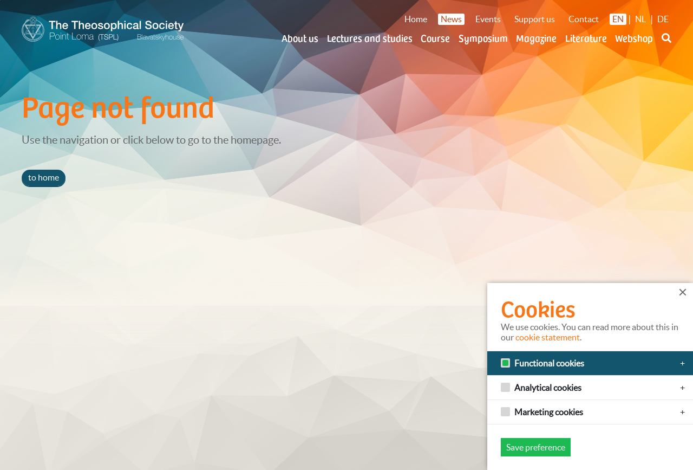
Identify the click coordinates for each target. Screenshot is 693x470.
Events (488, 19)
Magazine (536, 37)
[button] (666, 44)
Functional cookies (549, 363)
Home (415, 19)
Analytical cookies (547, 387)
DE (663, 19)
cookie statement (547, 337)
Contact (583, 19)
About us (300, 37)
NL (640, 19)
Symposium (483, 37)
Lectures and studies (370, 37)
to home (43, 177)
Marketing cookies (548, 412)
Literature (586, 37)
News (451, 19)
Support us (534, 19)
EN (618, 19)
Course (435, 37)
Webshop (634, 37)
